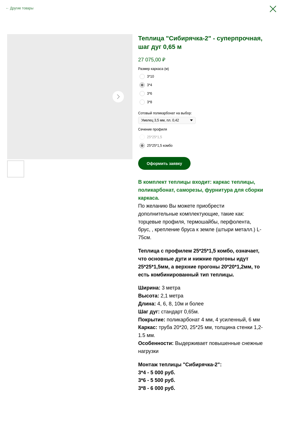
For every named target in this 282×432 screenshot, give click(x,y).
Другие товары (21, 8)
